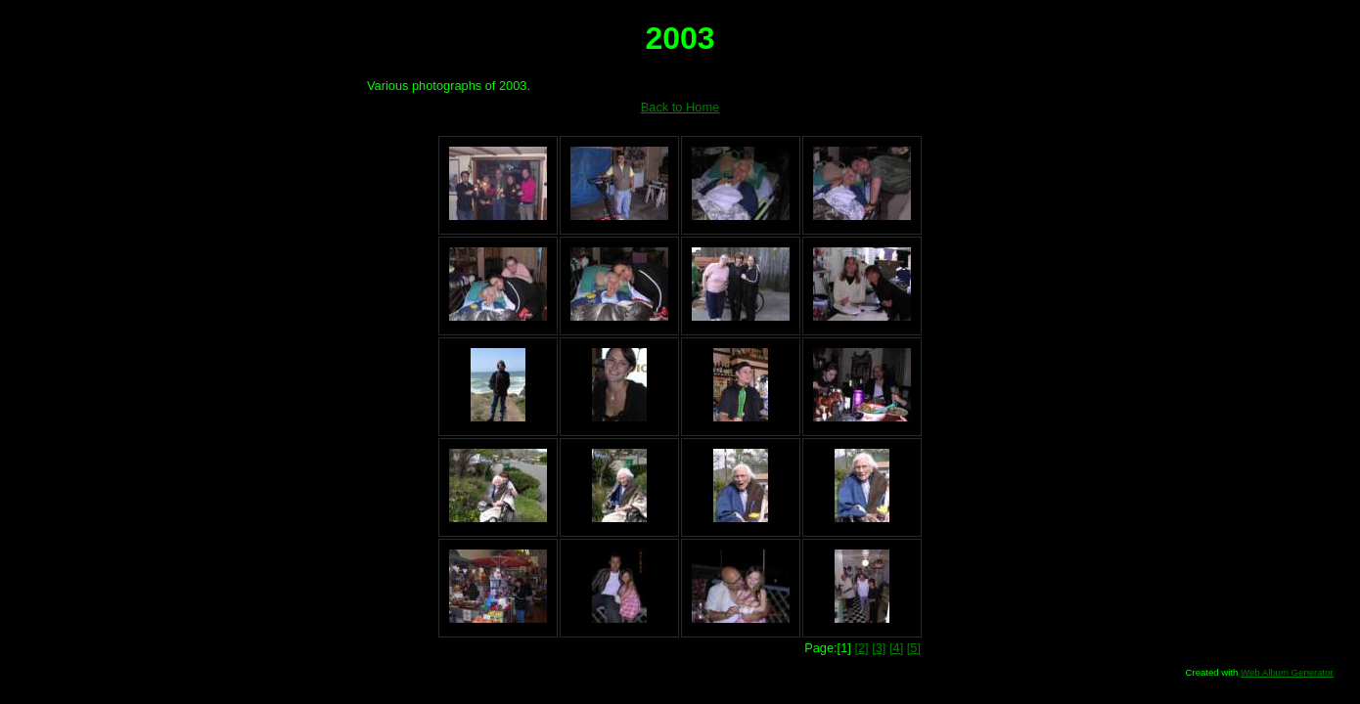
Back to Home (680, 107)
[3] (878, 647)
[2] (861, 647)
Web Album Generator (1287, 672)
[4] (896, 647)
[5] (914, 647)
